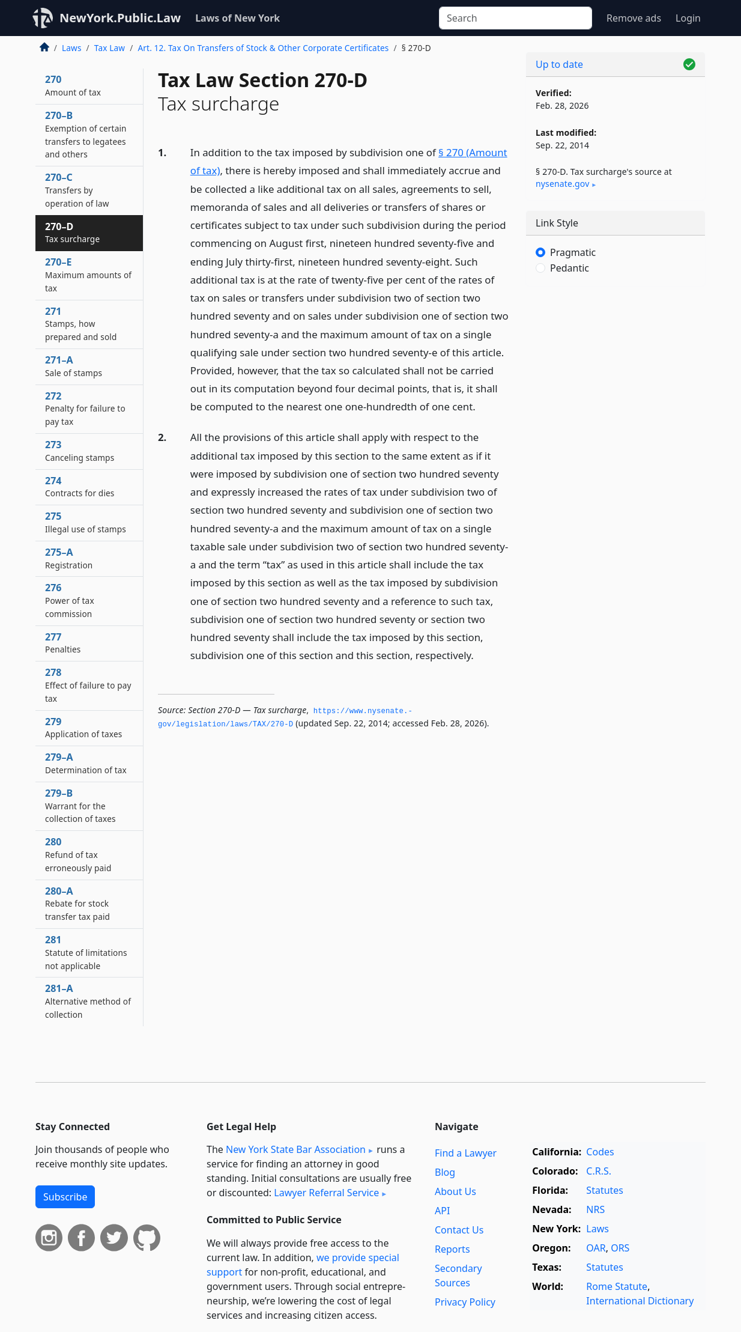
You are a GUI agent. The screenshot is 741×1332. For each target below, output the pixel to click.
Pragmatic (573, 252)
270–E (88, 274)
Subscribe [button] (65, 1196)
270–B (86, 134)
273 (79, 450)
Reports (452, 1249)
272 (85, 408)
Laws (72, 47)
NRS (595, 1209)
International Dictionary (640, 1300)
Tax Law (109, 47)
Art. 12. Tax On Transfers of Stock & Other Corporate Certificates (263, 47)
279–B (80, 805)
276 (69, 600)
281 (86, 952)
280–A (77, 903)
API (442, 1210)
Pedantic (569, 268)
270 (73, 85)
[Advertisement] (615, 483)
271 (81, 324)
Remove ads (633, 18)
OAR (595, 1247)
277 (62, 642)
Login (688, 18)
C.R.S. (598, 1171)
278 (88, 685)
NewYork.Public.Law (120, 18)
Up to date (559, 64)
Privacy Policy (465, 1302)
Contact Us (459, 1229)
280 (78, 854)
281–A (88, 1001)
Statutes (604, 1190)
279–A (86, 763)
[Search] (515, 18)
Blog (445, 1172)
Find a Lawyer (466, 1153)
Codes (600, 1151)
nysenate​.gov (562, 183)
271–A (73, 366)
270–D (72, 232)
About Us (455, 1191)
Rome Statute (616, 1286)
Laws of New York (237, 18)
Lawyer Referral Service (326, 1192)
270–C (77, 190)
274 (80, 486)
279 (83, 727)
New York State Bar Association (296, 1149)
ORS (620, 1247)
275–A (68, 558)
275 (85, 522)
